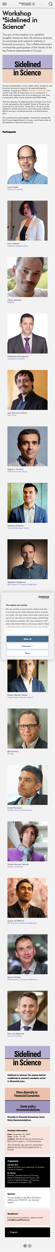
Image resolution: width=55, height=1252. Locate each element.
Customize (28, 646)
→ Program (12, 1232)
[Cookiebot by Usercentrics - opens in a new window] (38, 597)
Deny (27, 653)
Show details (41, 632)
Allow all (27, 639)
